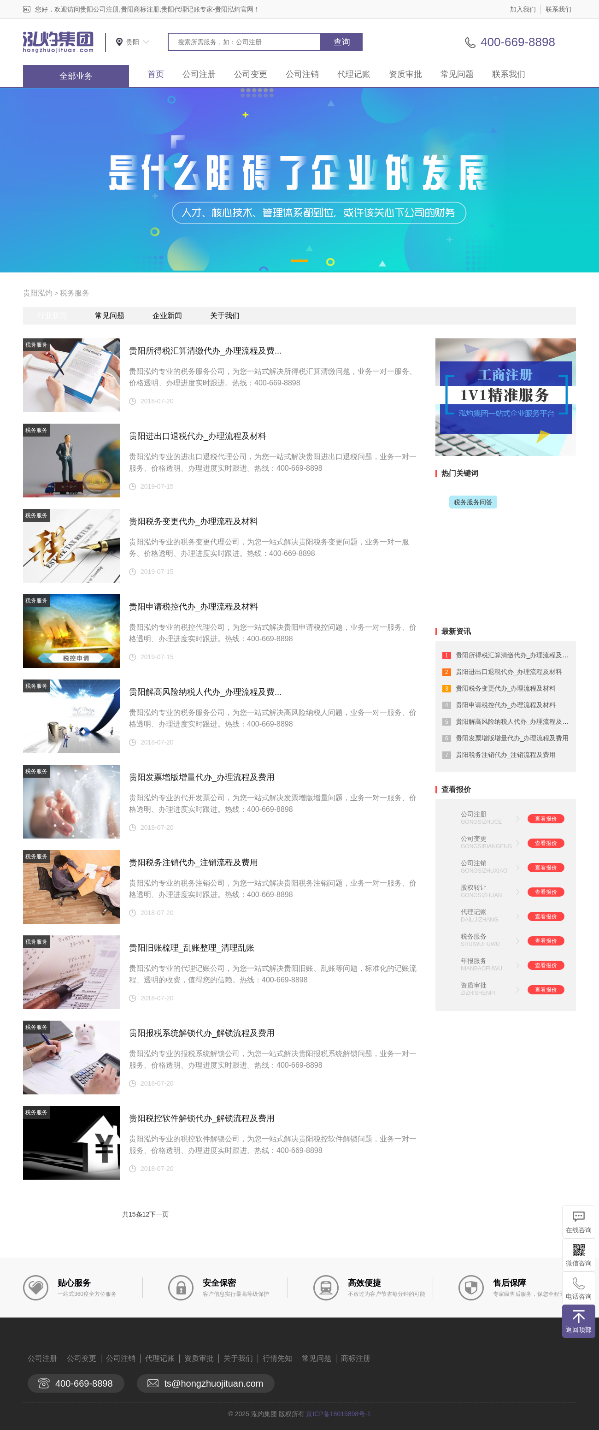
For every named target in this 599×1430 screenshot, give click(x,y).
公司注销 (302, 74)
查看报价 (546, 818)
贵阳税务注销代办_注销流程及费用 (193, 862)
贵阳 (132, 42)
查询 (342, 42)
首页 (155, 74)
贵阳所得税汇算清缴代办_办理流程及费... (205, 350)
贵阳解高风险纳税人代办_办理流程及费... (205, 692)
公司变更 (250, 74)
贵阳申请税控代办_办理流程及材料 (193, 606)
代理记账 (353, 74)
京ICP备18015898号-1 (338, 1414)
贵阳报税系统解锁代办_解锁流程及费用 (202, 1033)
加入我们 (523, 9)
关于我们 (225, 315)
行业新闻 (52, 315)
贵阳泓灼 (38, 293)
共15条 (132, 1214)
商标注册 (355, 1358)
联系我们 (558, 9)
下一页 (159, 1214)
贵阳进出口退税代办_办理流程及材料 (197, 436)
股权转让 (474, 887)
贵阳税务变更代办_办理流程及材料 (193, 521)
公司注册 (199, 74)
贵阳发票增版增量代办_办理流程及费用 (202, 777)
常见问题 (457, 74)
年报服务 (474, 960)
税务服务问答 (473, 502)
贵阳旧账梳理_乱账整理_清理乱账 (191, 947)
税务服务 (74, 293)
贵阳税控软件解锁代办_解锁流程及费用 (202, 1118)
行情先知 (277, 1358)
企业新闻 (167, 315)
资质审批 (405, 74)
